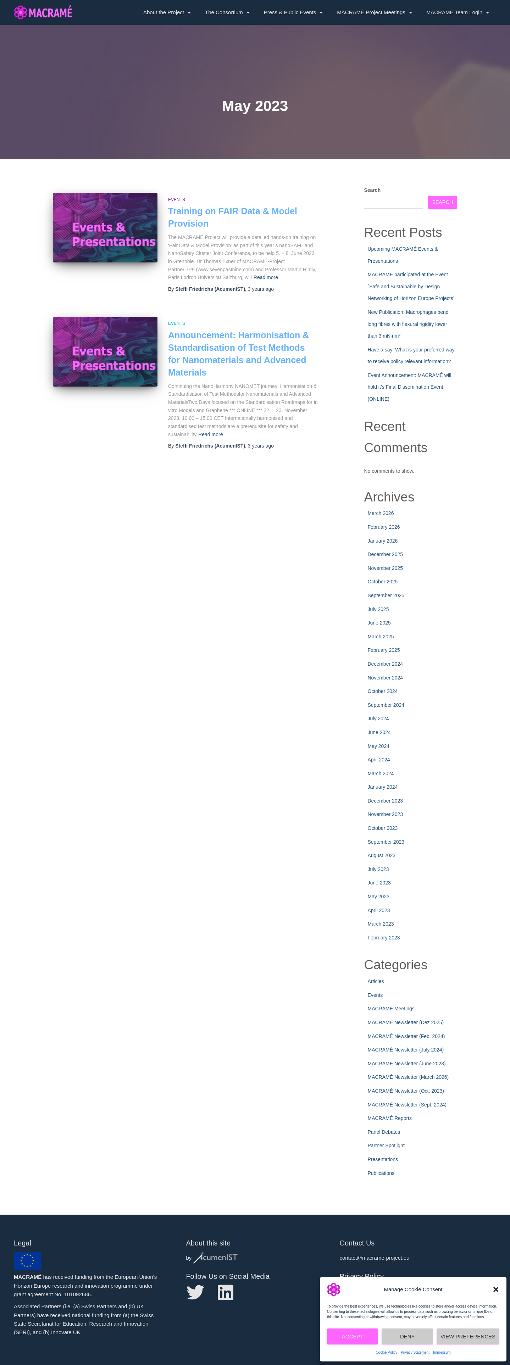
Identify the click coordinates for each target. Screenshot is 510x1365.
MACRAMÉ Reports (390, 1118)
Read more (266, 277)
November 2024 (385, 678)
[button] (495, 1289)
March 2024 (381, 773)
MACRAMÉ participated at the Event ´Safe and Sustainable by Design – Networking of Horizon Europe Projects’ (411, 286)
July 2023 (378, 869)
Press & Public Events (293, 12)
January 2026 (383, 541)
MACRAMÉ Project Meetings (374, 12)
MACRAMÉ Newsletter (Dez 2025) (406, 1022)
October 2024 (383, 691)
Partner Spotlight (386, 1145)
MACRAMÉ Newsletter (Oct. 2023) (406, 1091)
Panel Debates (384, 1132)
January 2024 (383, 787)
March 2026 (381, 513)
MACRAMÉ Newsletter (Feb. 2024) (406, 1036)
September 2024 (386, 705)
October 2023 (383, 828)
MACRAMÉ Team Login (457, 12)
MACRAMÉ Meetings (391, 1008)
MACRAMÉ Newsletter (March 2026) (408, 1077)
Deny (407, 1336)
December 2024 (385, 664)
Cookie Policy (386, 1352)
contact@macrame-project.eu (374, 1258)
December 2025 (385, 554)
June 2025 (379, 623)
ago (261, 289)
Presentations (383, 1159)
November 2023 (385, 814)
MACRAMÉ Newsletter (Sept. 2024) (407, 1105)
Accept (353, 1336)
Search (372, 190)
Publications (381, 1173)
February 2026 (384, 527)
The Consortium (227, 12)
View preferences (467, 1336)
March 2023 (381, 924)
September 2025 (386, 595)
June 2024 (379, 732)
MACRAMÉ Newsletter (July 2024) (406, 1050)
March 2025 (381, 636)
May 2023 (378, 896)
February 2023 (384, 937)
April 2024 (379, 759)
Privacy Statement (415, 1352)
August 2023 (382, 855)
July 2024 (378, 718)
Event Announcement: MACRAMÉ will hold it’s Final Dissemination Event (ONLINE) (409, 387)
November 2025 (385, 568)
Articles (376, 981)
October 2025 (383, 581)
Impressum (441, 1352)
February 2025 (384, 650)
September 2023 (386, 842)
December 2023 (385, 801)
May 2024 (378, 746)
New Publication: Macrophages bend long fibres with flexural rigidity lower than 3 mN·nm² (408, 324)
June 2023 (379, 883)
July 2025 (378, 609)
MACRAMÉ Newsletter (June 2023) (407, 1063)
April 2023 (379, 910)
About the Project (167, 12)
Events (176, 199)
